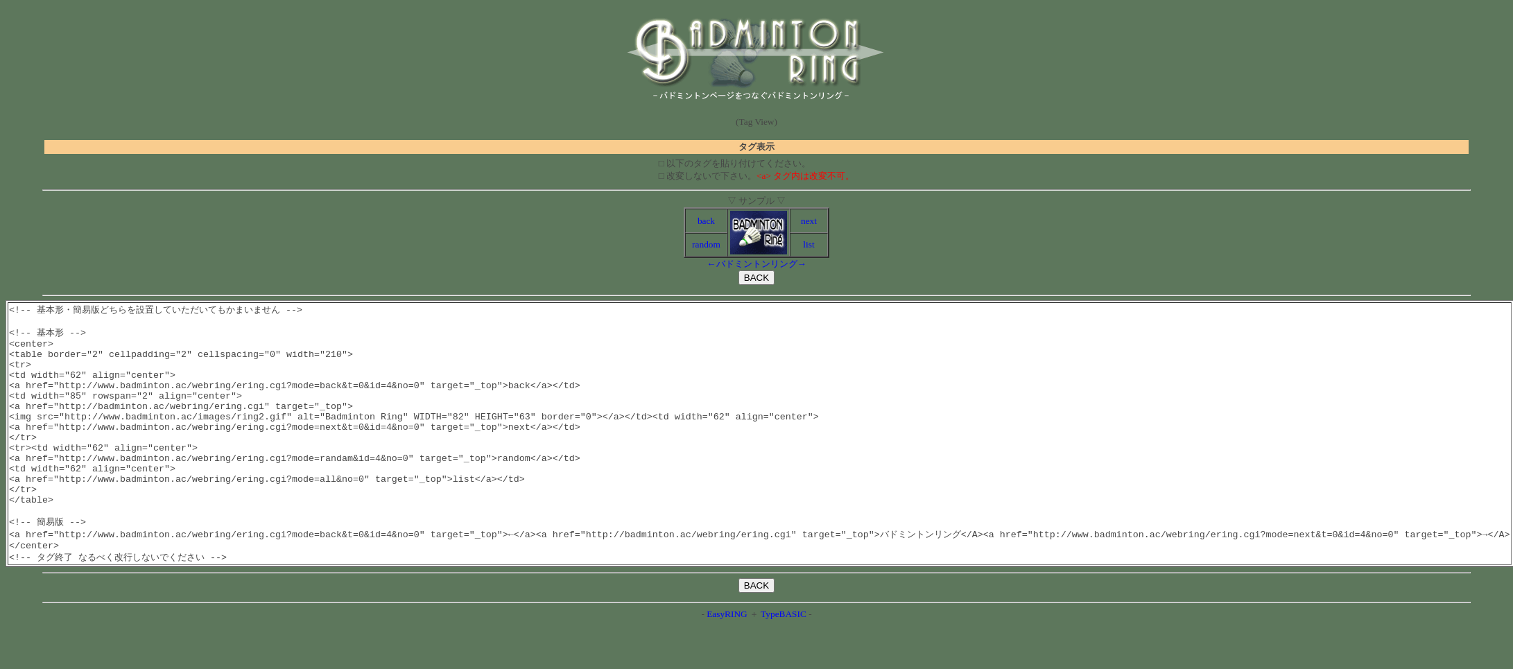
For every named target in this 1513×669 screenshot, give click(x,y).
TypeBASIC (783, 657)
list (808, 244)
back (706, 221)
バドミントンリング (756, 264)
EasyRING (727, 657)
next (809, 221)
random (706, 244)
